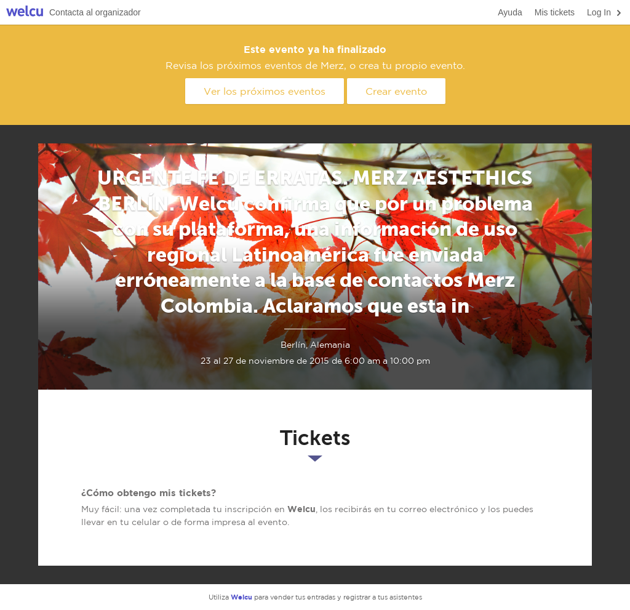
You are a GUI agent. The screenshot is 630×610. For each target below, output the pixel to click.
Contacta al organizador (95, 12)
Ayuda (510, 12)
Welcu (24, 12)
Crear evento (396, 91)
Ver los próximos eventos (264, 91)
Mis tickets (555, 12)
